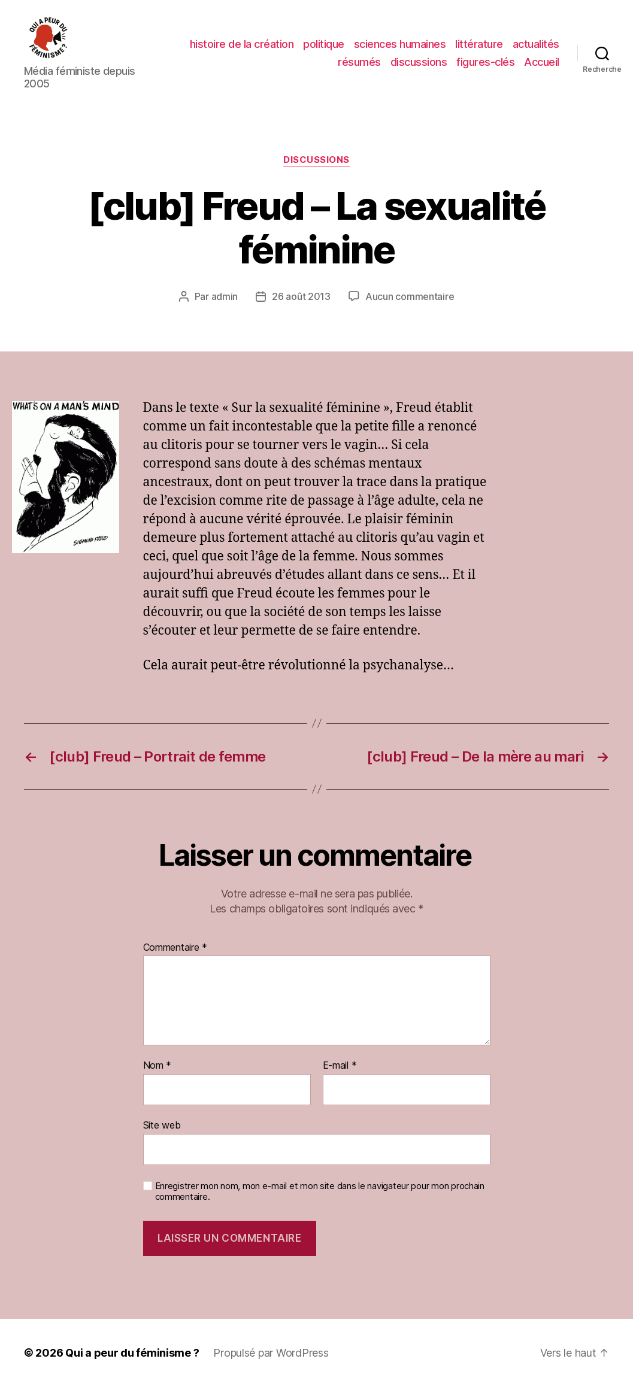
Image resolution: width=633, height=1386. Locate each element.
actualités (536, 44)
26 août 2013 (301, 296)
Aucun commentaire (409, 296)
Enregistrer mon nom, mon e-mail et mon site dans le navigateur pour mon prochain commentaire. (319, 1191)
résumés (359, 61)
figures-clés (485, 61)
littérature (479, 44)
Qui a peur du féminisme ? (132, 1352)
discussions (418, 61)
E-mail (340, 1065)
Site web (162, 1124)
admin (224, 296)
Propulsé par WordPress (270, 1352)
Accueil (541, 61)
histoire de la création (242, 44)
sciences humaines (400, 44)
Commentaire (175, 947)
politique (323, 44)
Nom (157, 1065)
